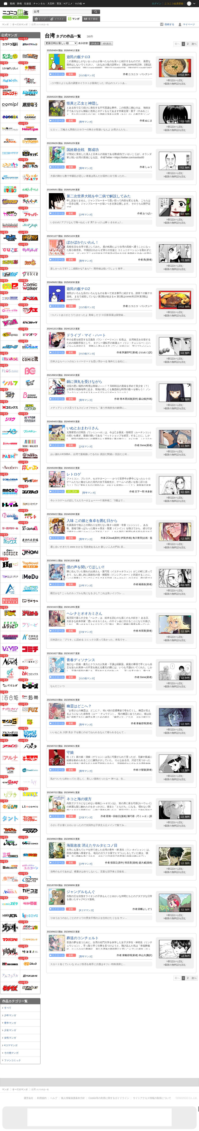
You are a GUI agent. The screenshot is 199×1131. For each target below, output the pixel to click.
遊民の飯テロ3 (78, 57)
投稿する (169, 24)
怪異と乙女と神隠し (83, 103)
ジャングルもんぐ (81, 892)
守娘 (70, 753)
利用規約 (42, 1098)
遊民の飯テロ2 (78, 289)
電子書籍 (93, 18)
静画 (19, 3)
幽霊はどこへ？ (79, 706)
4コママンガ (10, 1045)
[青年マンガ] (85, 121)
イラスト (59, 18)
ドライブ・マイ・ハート (86, 335)
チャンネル (39, 3)
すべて (7, 1007)
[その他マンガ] (87, 75)
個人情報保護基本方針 (73, 1098)
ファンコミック (12, 1060)
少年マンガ (10, 1015)
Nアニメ (68, 3)
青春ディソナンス (81, 660)
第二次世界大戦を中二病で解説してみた (99, 196)
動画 (12, 3)
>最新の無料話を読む (174, 83)
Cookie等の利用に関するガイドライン (109, 1098)
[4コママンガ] (86, 910)
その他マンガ (11, 1052)
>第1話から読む (174, 80)
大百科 (51, 3)
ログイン (156, 3)
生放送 (27, 3)
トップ (42, 18)
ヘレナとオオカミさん (84, 613)
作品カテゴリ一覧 (15, 1001)
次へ (194, 43)
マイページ (189, 24)
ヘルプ (53, 1098)
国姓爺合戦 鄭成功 (83, 150)
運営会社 (28, 1098)
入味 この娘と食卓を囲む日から (92, 521)
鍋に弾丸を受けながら (84, 382)
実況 (59, 3)
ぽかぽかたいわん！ (83, 242)
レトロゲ (74, 474)
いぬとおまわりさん (83, 428)
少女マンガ (10, 1030)
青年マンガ (10, 1023)
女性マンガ (10, 1037)
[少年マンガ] (85, 214)
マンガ (75, 18)
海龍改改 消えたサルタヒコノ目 (92, 845)
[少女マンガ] (85, 446)
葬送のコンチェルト (83, 938)
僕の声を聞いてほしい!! (85, 567)
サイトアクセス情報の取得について (152, 1098)
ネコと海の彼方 (79, 799)
